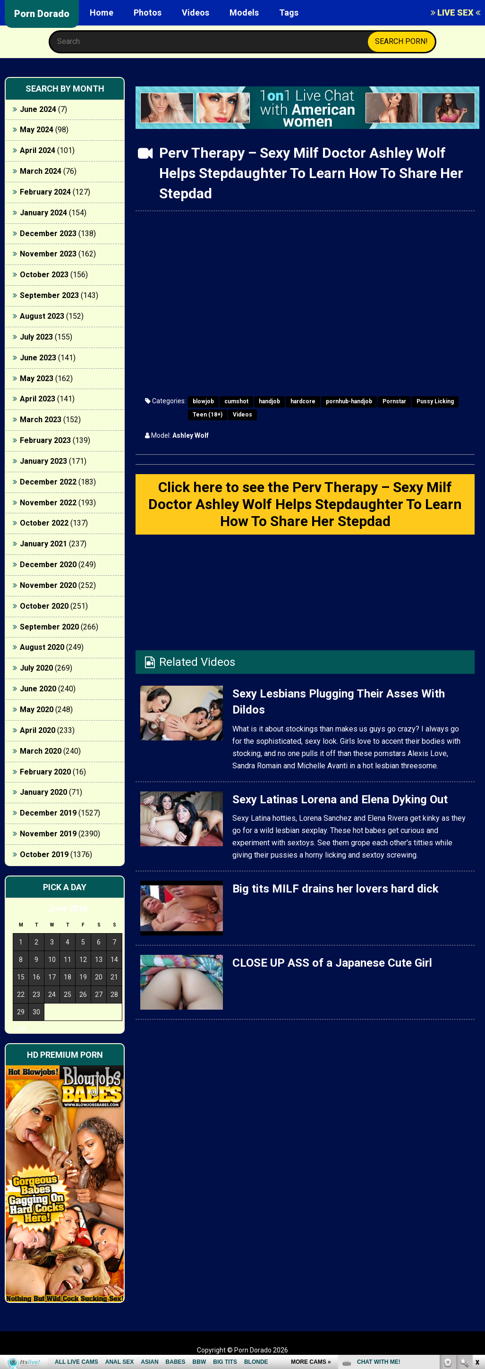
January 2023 (43, 461)
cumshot (236, 401)
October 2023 (44, 274)
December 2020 (48, 564)
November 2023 (48, 253)
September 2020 (49, 626)
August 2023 (42, 316)
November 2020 (48, 585)
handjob (269, 401)
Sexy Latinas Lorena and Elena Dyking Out (340, 799)
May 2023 (36, 378)
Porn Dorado (41, 13)
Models (244, 12)
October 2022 (44, 523)
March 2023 (40, 419)
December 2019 (48, 812)
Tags (288, 12)
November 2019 (48, 833)
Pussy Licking (435, 401)
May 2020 (36, 709)
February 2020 (45, 771)
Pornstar (394, 401)
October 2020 (44, 606)
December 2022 (48, 481)
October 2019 (44, 854)
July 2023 (36, 336)
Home (101, 12)
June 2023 (38, 357)
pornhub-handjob (349, 401)
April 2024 (37, 150)
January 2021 (43, 543)
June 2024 (38, 109)
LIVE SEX (455, 12)
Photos (148, 12)
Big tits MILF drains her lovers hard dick (335, 888)
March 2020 (40, 751)
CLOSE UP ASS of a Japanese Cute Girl (332, 962)
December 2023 (48, 233)
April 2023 (37, 398)
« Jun (19, 1028)
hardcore (302, 401)
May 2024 (36, 129)
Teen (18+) (207, 414)
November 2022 (48, 502)
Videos (195, 12)
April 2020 (37, 730)
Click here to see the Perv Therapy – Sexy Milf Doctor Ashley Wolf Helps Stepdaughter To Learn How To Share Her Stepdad (305, 504)
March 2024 (40, 171)
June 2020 (38, 688)
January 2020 (43, 792)
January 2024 (43, 212)
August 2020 (42, 647)
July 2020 (36, 667)
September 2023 (49, 295)
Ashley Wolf (190, 435)
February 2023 (45, 440)
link (477, 1221)
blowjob (203, 401)
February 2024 (45, 191)
